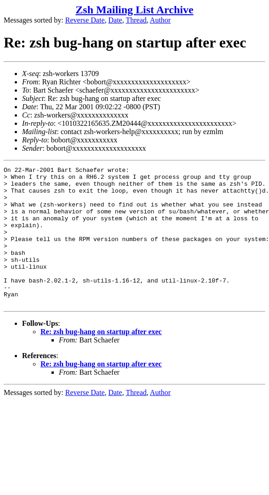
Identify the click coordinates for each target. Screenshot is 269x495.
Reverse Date (85, 20)
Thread (136, 20)
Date (115, 20)
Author (160, 20)
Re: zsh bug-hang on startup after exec (101, 359)
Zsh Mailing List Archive (134, 10)
